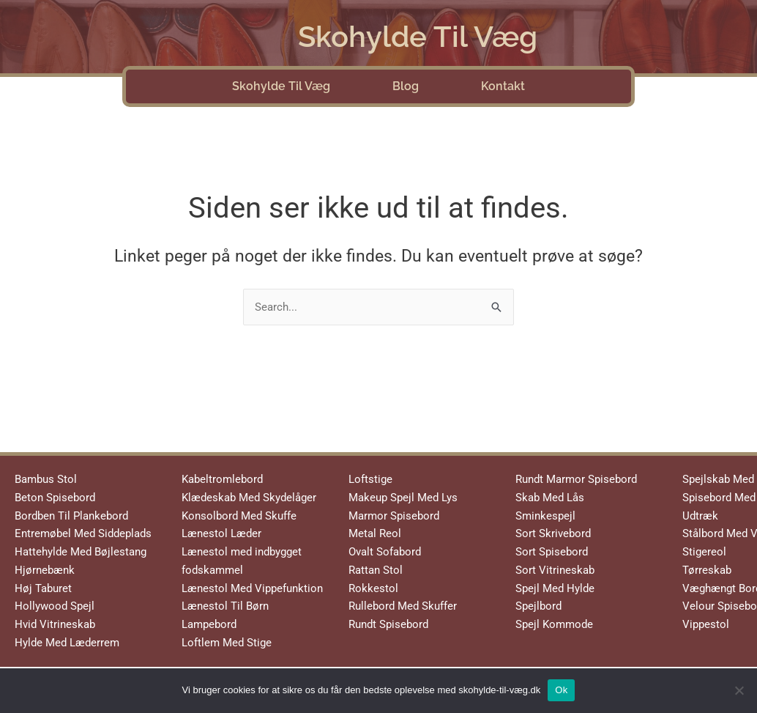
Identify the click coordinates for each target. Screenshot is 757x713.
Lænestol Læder (221, 533)
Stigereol (704, 551)
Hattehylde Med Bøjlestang (80, 551)
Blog (405, 86)
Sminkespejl (545, 515)
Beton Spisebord (55, 497)
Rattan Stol (375, 570)
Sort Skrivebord (553, 533)
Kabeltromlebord (222, 479)
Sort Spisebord (551, 551)
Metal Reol (374, 533)
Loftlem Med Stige (227, 642)
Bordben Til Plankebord (71, 515)
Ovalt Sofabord (384, 551)
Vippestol (705, 624)
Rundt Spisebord (388, 624)
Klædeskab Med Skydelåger (249, 497)
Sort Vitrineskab (554, 570)
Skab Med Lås (549, 497)
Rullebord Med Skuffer (402, 606)
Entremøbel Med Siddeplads (83, 533)
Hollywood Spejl (54, 606)
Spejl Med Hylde (554, 588)
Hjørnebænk (45, 570)
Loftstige (370, 479)
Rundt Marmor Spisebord (576, 479)
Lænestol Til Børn (225, 606)
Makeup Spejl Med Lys (403, 497)
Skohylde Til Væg (417, 36)
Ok (561, 689)
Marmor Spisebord (393, 515)
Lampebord (209, 624)
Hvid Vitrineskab (55, 624)
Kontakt (503, 86)
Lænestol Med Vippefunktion (252, 588)
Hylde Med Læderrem (67, 642)
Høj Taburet (43, 588)
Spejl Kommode (554, 624)
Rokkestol (373, 588)
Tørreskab (706, 570)
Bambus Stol (46, 479)
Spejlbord (538, 606)
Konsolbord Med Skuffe (239, 515)
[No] (738, 690)
